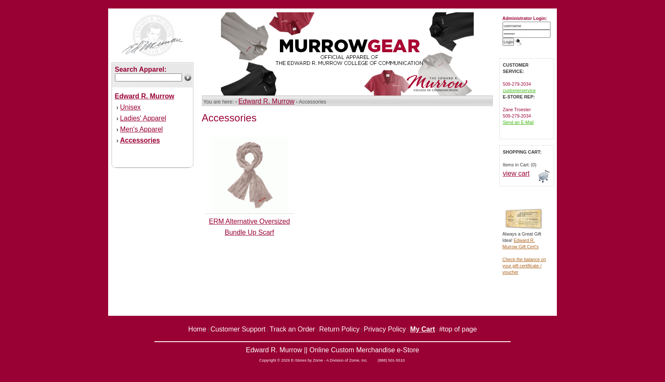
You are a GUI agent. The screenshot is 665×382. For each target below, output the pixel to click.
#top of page (458, 329)
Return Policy (339, 329)
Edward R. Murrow (266, 101)
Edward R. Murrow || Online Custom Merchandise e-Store (332, 350)
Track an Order (292, 329)
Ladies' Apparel (143, 118)
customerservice (519, 90)
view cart (516, 173)
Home (197, 329)
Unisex (130, 107)
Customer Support (237, 329)
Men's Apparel (141, 129)
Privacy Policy (385, 329)
